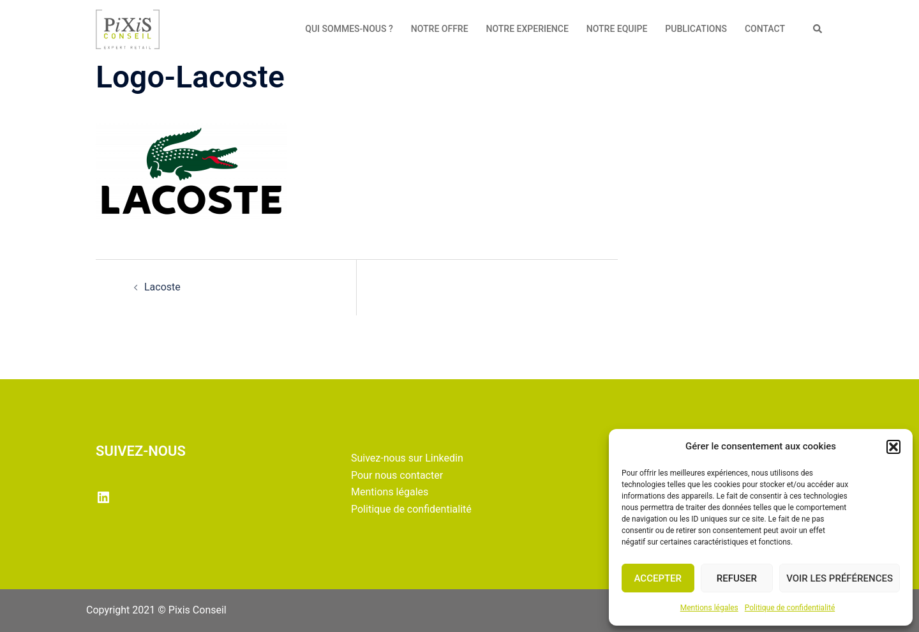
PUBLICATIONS (696, 29)
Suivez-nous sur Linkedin (407, 458)
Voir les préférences (839, 578)
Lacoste (162, 287)
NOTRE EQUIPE (617, 29)
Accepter (658, 578)
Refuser (737, 578)
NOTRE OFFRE (439, 29)
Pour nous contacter (397, 475)
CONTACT (765, 29)
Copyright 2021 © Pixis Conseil (156, 610)
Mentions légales (709, 607)
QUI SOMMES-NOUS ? (349, 29)
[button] (893, 446)
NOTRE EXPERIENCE (527, 29)
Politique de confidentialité (790, 607)
